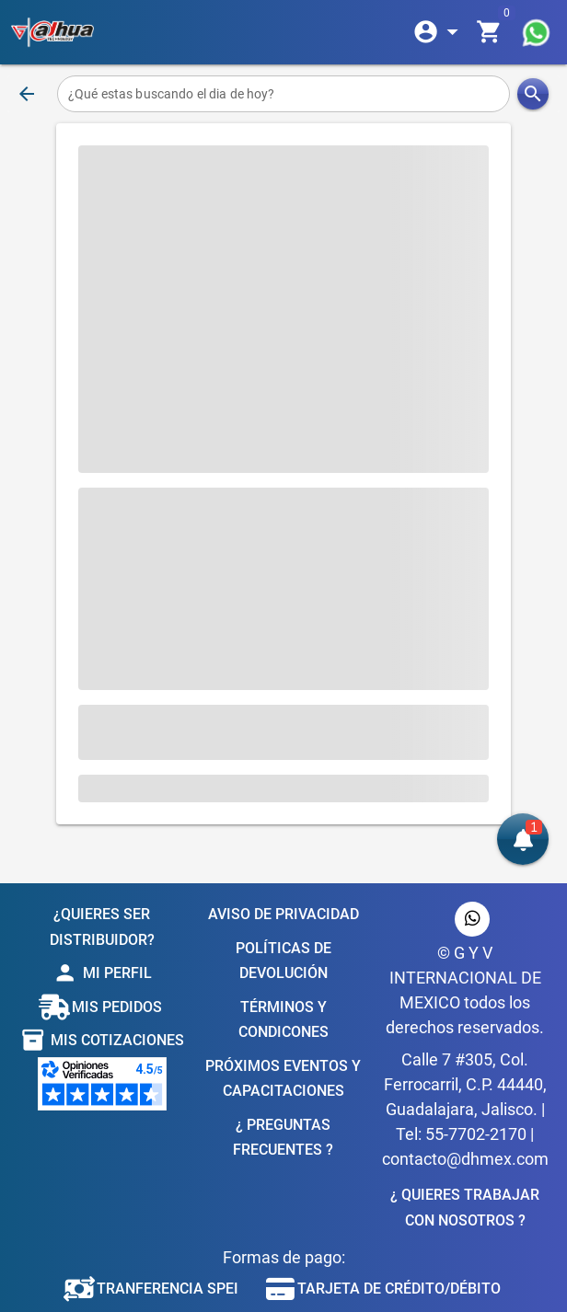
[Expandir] (439, 32)
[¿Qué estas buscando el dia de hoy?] (283, 93)
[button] (523, 839)
